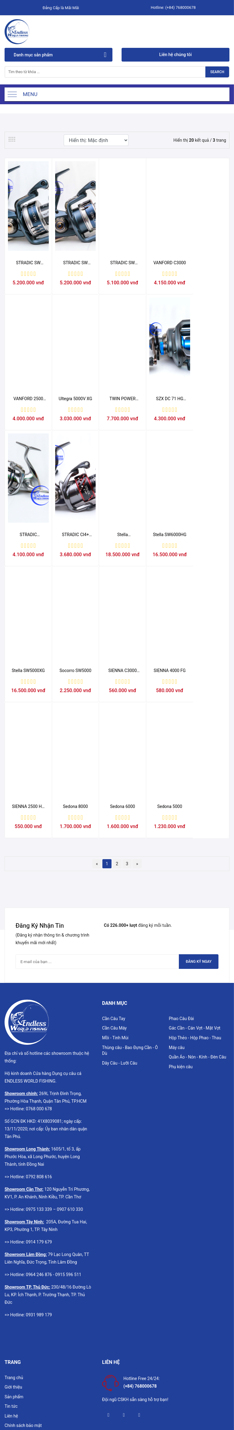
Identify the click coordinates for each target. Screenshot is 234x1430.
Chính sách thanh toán (26, 1380)
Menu (30, 94)
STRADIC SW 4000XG (117, 273)
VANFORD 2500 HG (207, 273)
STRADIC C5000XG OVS (162, 420)
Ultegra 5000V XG (27, 420)
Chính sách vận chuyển (26, 1350)
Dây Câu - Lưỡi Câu (120, 978)
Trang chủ (14, 1292)
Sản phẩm (14, 1311)
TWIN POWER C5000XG (72, 420)
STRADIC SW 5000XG (72, 273)
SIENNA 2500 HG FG (72, 720)
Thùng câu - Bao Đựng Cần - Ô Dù (130, 965)
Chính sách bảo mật (23, 1341)
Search (217, 72)
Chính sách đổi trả (22, 1370)
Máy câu (177, 962)
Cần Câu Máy (114, 943)
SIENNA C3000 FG (207, 566)
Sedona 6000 (161, 720)
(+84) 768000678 (180, 7)
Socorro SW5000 (162, 566)
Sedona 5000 (206, 720)
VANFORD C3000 (162, 273)
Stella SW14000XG (27, 566)
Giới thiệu (14, 1302)
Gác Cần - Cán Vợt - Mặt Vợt (195, 943)
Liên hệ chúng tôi (175, 54)
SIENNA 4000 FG (27, 720)
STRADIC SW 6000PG (27, 273)
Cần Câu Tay (114, 933)
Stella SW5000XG (117, 566)
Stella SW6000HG (72, 566)
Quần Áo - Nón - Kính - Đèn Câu (198, 972)
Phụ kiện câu (181, 982)
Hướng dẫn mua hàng (25, 1389)
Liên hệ (11, 1331)
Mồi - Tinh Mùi (115, 952)
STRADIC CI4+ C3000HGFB (206, 420)
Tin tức (11, 1321)
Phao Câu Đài (181, 933)
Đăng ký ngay (197, 875)
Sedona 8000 (117, 720)
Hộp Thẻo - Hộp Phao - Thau (195, 952)
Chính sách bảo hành (24, 1360)
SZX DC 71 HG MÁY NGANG (116, 420)
